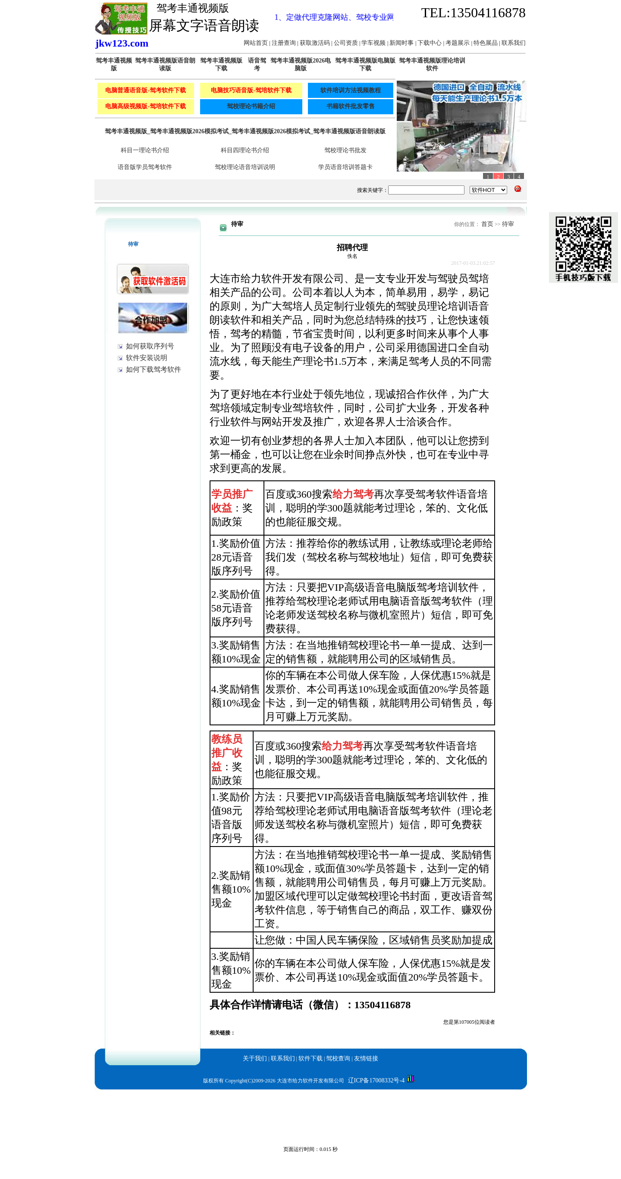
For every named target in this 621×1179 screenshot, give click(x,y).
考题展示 (458, 43)
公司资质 (347, 43)
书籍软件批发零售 (350, 106)
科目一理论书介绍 (145, 150)
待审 (508, 224)
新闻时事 (402, 43)
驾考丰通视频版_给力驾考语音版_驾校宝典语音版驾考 (231, 1095)
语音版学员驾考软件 (145, 167)
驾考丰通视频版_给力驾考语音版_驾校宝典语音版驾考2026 (79, 1095)
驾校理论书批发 (345, 150)
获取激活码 (316, 43)
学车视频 (374, 43)
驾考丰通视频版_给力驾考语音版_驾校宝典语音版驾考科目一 (386, 1095)
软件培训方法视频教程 (350, 90)
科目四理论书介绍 (245, 150)
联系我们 (514, 43)
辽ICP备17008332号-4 (376, 1080)
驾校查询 (338, 1058)
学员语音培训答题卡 (345, 167)
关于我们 (255, 1058)
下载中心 (430, 43)
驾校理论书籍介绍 (251, 106)
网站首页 (257, 43)
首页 (487, 224)
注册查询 (285, 43)
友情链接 (366, 1058)
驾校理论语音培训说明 (245, 167)
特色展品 (486, 43)
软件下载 (310, 1058)
